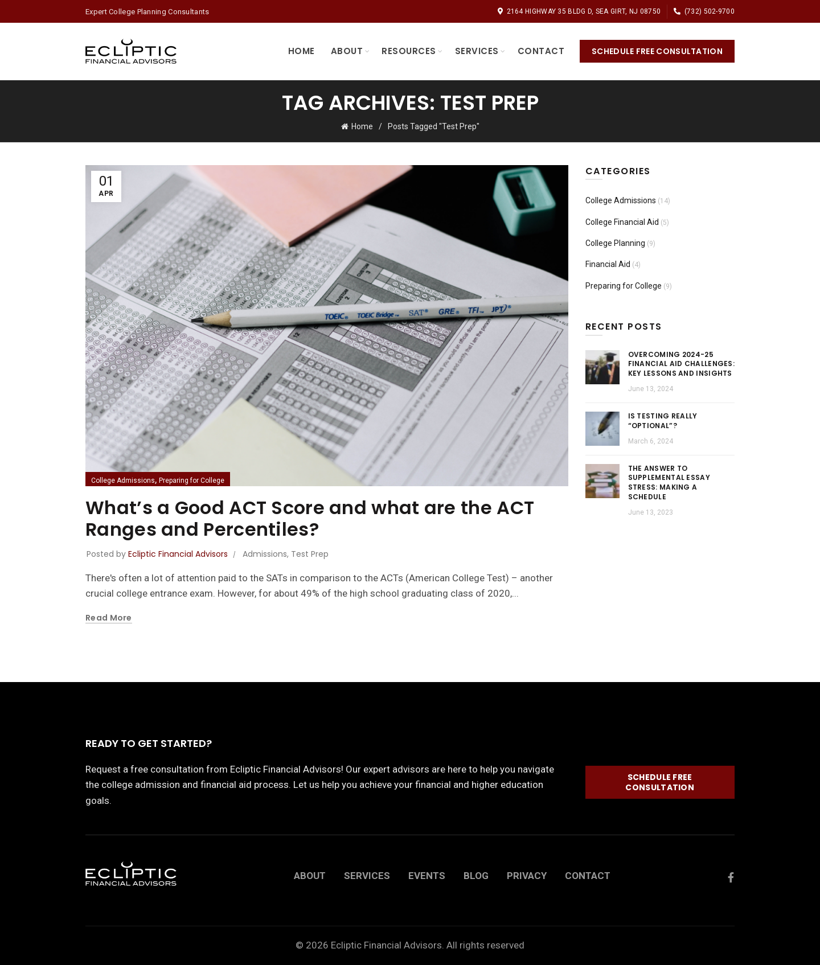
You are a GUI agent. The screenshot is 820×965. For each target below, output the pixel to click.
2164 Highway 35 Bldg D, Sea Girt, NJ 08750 (579, 11)
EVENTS (426, 875)
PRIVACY (527, 875)
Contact (541, 51)
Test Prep (310, 554)
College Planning (615, 243)
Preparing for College (191, 480)
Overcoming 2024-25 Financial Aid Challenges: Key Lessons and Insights (681, 364)
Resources (409, 51)
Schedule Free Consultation (657, 51)
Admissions (265, 554)
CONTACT (587, 875)
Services (477, 51)
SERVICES (367, 875)
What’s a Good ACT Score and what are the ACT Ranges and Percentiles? (309, 518)
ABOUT (310, 875)
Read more (108, 618)
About (347, 51)
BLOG (476, 875)
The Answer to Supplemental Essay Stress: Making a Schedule (669, 482)
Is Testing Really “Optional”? (663, 420)
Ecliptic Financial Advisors (386, 945)
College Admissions (123, 480)
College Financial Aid (622, 222)
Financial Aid (607, 264)
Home (301, 51)
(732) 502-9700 (704, 11)
